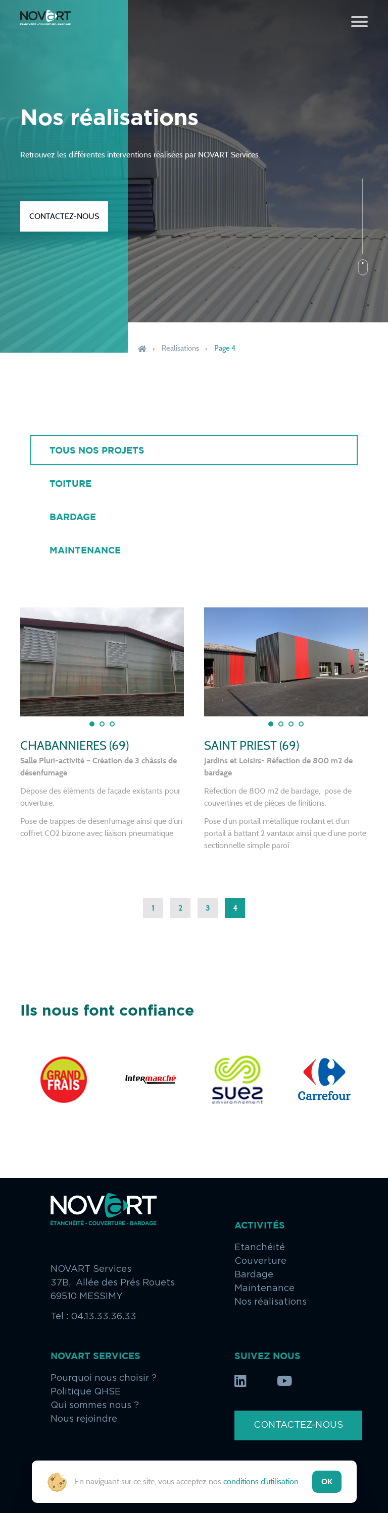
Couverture (260, 1261)
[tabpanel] (102, 661)
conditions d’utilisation (261, 1481)
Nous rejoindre (84, 1419)
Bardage (73, 517)
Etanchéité (259, 1247)
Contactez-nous (64, 216)
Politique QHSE (86, 1391)
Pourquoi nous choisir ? (104, 1378)
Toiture (70, 483)
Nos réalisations (270, 1302)
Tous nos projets (97, 450)
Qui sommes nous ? (95, 1405)
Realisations (180, 348)
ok (326, 1481)
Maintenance (85, 550)
